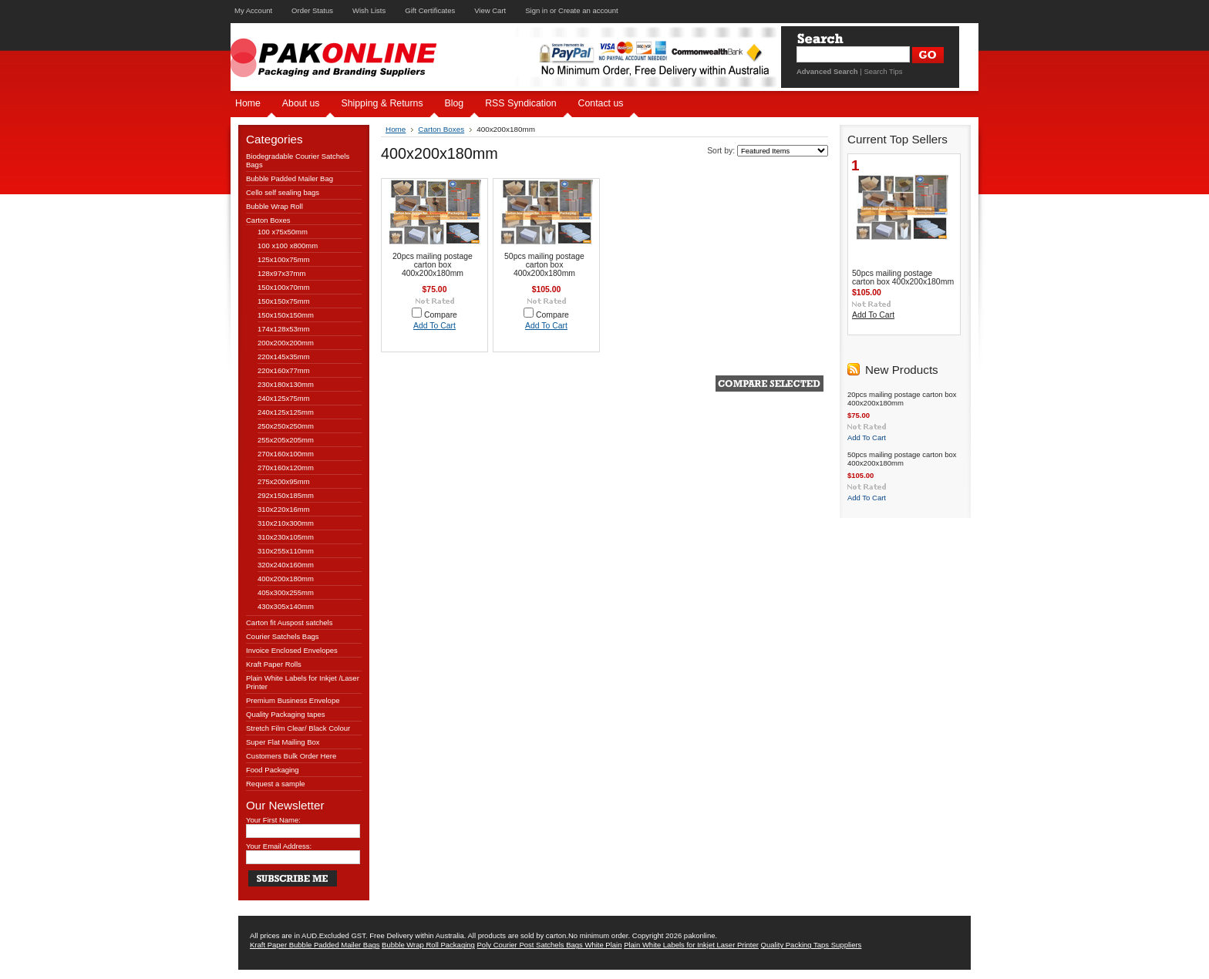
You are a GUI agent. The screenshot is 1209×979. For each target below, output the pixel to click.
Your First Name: (273, 820)
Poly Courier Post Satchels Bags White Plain (549, 944)
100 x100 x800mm (288, 245)
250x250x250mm (286, 426)
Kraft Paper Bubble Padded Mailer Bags (314, 944)
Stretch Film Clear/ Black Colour (298, 728)
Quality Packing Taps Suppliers (811, 944)
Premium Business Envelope (292, 700)
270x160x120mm (286, 467)
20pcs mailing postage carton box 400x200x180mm (432, 265)
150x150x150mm (286, 315)
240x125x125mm (286, 412)
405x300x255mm (286, 592)
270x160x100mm (286, 453)
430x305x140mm (286, 606)
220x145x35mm (284, 356)
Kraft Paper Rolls (273, 664)
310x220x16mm (284, 509)
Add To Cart (434, 325)
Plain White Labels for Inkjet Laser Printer (691, 944)
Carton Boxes (268, 220)
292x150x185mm (286, 495)
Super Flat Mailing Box (283, 742)
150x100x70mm (284, 287)
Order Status (312, 10)
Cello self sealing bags (282, 192)
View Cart (490, 10)
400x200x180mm (286, 578)
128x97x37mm (281, 273)
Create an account (588, 10)
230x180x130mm (286, 384)
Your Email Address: (279, 846)
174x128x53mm (284, 329)
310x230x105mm (286, 537)
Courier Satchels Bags (282, 636)
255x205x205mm (286, 440)
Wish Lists (369, 10)
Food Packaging (272, 769)
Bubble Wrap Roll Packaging (428, 944)
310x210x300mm (286, 523)
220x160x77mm (284, 370)
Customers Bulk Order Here (291, 756)
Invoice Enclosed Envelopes (292, 650)
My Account (253, 10)
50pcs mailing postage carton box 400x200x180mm (544, 265)
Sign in (536, 10)
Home (396, 129)
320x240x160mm (286, 564)
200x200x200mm (286, 342)
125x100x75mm (284, 259)
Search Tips (883, 71)
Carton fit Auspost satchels (289, 622)
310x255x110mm (286, 551)
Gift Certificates (430, 10)
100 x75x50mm (283, 231)
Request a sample (275, 783)
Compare (440, 315)
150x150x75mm (284, 301)
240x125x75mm (284, 398)
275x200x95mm (284, 481)
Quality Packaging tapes (285, 714)
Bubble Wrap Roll (274, 206)
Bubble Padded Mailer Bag (289, 178)
